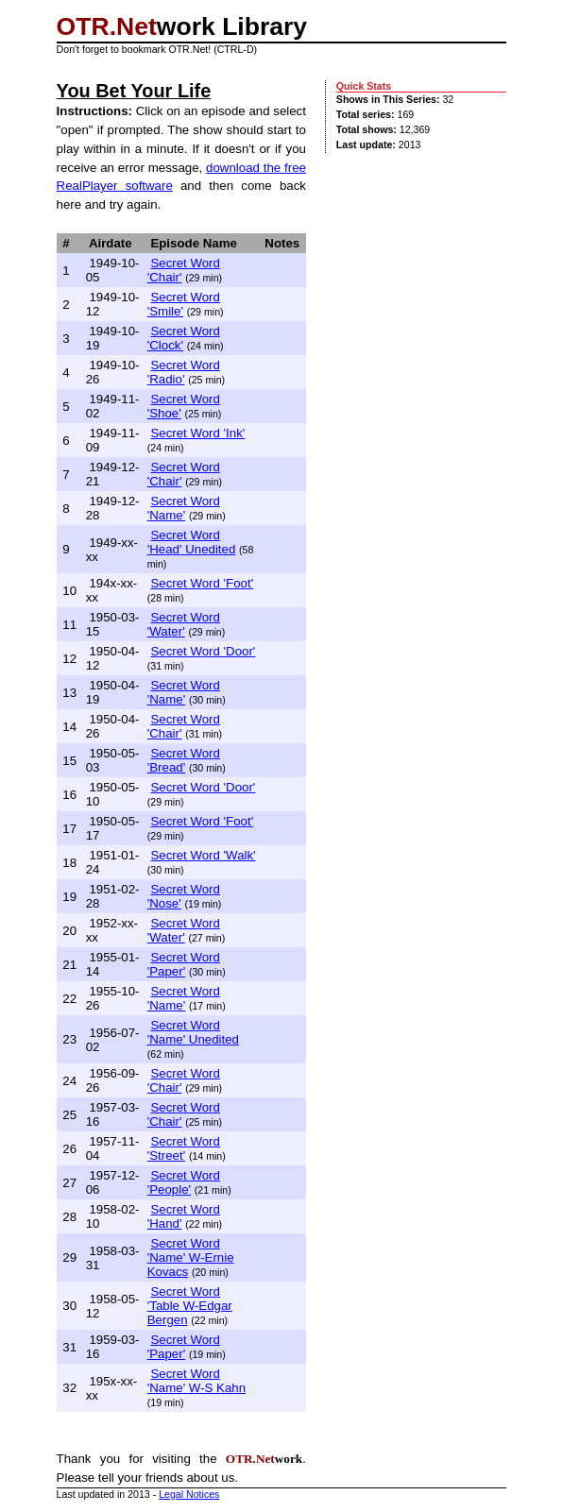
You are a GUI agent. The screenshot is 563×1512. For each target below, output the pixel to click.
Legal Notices (189, 1494)
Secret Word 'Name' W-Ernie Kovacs (190, 1257)
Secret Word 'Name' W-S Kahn (196, 1381)
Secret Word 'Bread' (183, 760)
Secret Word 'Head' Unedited (191, 542)
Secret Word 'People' (183, 1182)
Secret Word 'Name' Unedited (193, 1032)
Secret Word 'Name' (183, 508)
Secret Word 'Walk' (202, 855)
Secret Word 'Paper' (183, 964)
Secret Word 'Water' (183, 624)
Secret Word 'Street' (183, 1148)
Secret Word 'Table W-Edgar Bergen (189, 1305)
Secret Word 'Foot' (201, 583)
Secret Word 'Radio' (183, 372)
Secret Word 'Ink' (197, 433)
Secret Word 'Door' (202, 651)
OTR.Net (107, 26)
